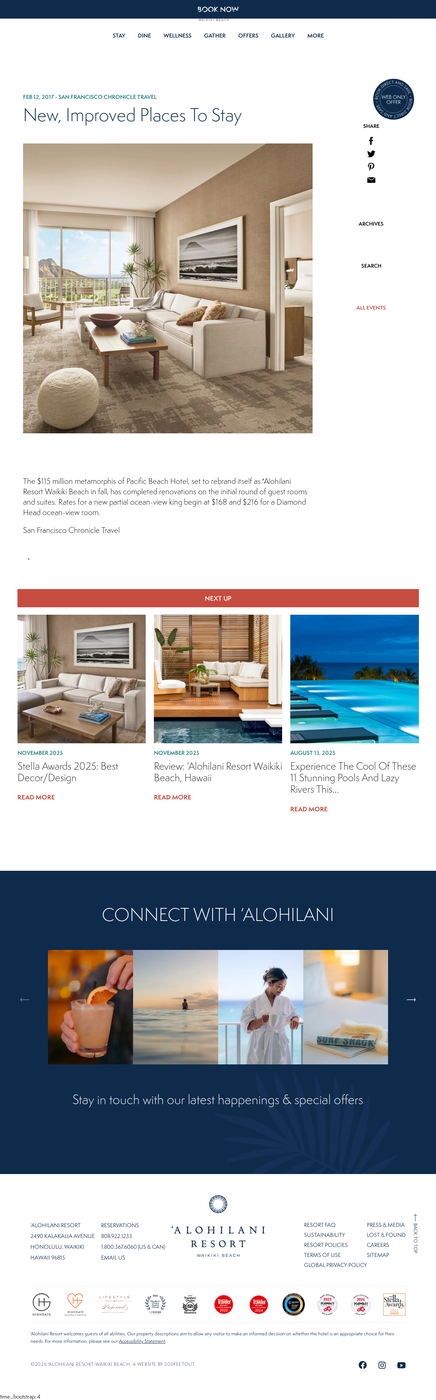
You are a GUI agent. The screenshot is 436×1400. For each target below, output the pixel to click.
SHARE (371, 126)
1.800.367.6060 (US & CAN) (133, 1247)
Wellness (177, 35)
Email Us (113, 1257)
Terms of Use (322, 1254)
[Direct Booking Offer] (393, 100)
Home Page (218, 1226)
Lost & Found (386, 1234)
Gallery (283, 35)
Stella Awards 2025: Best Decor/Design (67, 771)
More (315, 35)
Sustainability (324, 1234)
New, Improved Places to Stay (132, 114)
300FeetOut (179, 1364)
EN (23, 14)
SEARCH (371, 265)
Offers (248, 35)
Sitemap (378, 1254)
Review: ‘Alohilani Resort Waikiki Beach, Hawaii (218, 771)
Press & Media (386, 1224)
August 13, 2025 (312, 753)
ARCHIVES (371, 223)
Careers (378, 1244)
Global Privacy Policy (335, 1264)
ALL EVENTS (371, 307)
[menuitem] (371, 141)
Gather (215, 35)
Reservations (120, 1225)
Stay (119, 35)
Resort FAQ (320, 1224)
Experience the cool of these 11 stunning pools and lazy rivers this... (353, 777)
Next (414, 967)
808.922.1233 (404, 14)
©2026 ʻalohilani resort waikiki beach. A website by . (113, 1364)
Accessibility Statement (142, 1341)
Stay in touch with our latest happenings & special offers (217, 1100)
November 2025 (40, 753)
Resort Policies (326, 1244)
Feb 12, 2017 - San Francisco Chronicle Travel (90, 97)
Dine (144, 35)
